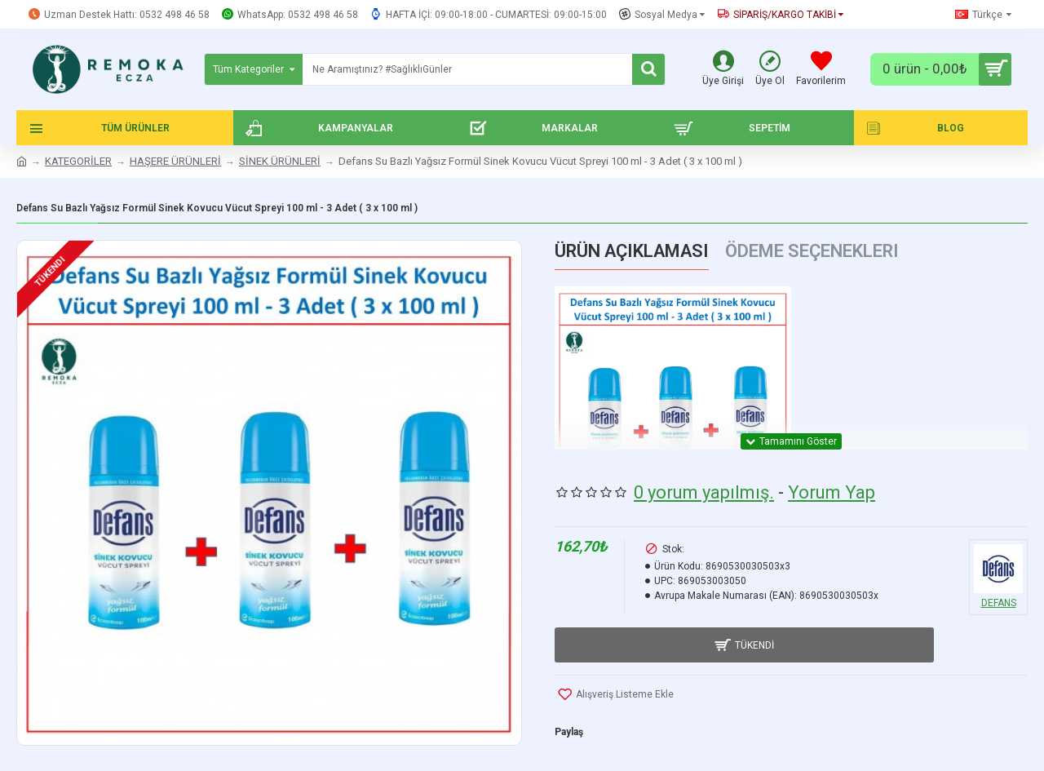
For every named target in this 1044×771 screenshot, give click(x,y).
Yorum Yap (831, 483)
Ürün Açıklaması (632, 251)
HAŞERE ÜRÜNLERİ (175, 161)
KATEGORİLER (78, 161)
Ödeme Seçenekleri (812, 251)
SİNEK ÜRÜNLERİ (280, 161)
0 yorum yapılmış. (704, 483)
